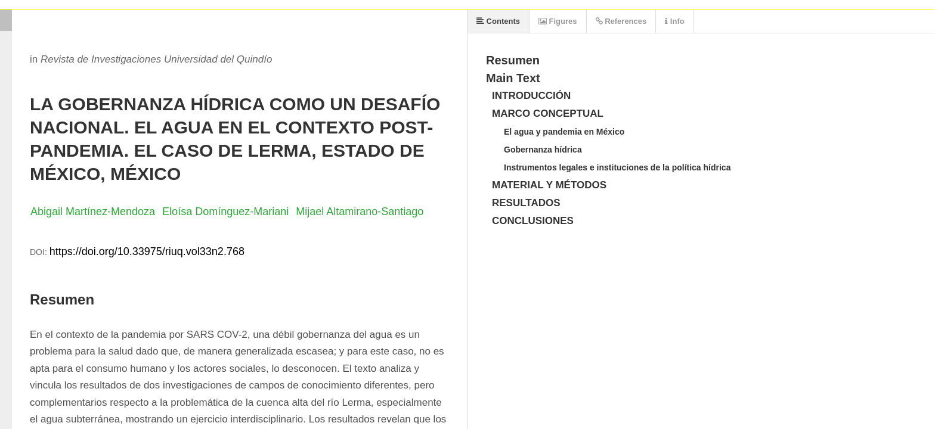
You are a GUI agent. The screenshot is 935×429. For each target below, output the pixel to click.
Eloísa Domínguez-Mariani (225, 211)
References (621, 21)
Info (674, 21)
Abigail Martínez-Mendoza (92, 211)
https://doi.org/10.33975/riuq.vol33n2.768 (146, 251)
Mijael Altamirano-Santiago (359, 211)
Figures (557, 21)
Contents (498, 21)
